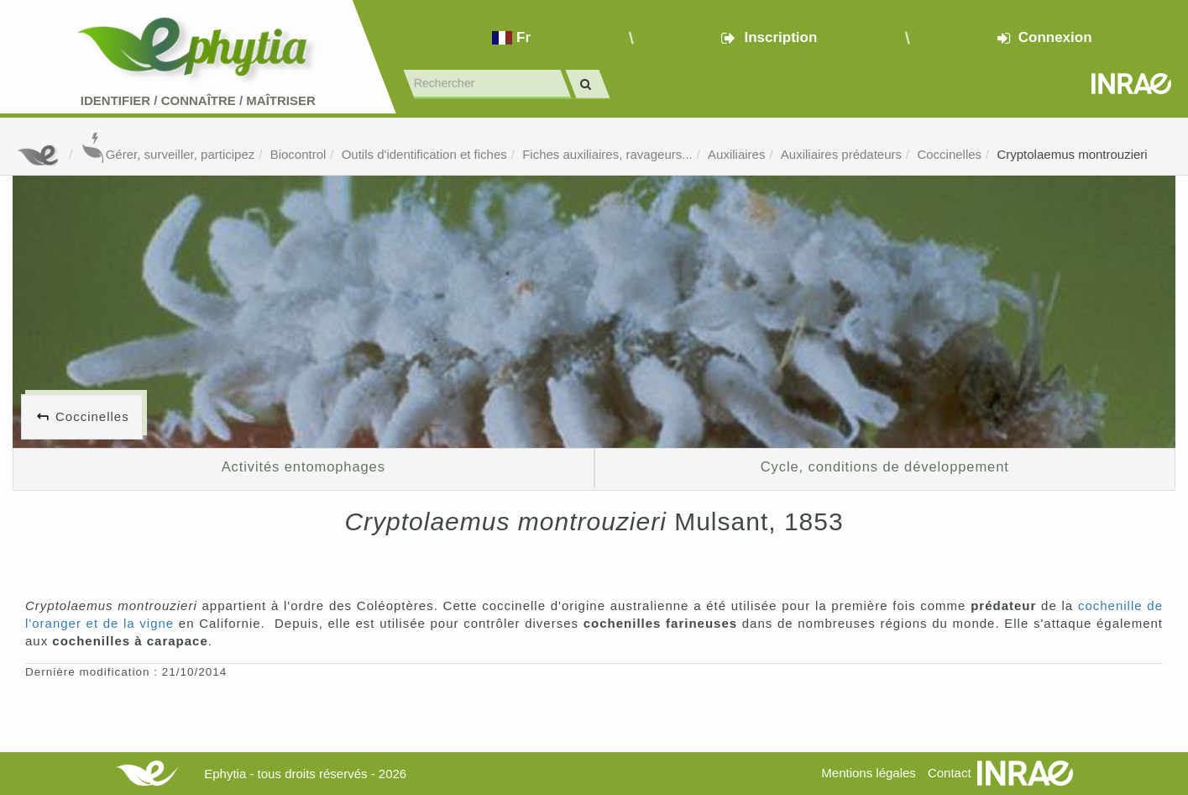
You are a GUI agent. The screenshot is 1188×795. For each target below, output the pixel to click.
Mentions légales (868, 773)
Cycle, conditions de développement (885, 466)
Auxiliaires (736, 154)
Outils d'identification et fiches (424, 154)
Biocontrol (298, 154)
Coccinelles (949, 154)
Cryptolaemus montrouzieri (1072, 154)
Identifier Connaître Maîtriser (198, 100)
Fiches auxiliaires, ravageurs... (607, 154)
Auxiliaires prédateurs (841, 154)
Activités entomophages (303, 466)
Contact (949, 773)
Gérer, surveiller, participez (168, 154)
